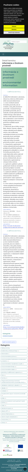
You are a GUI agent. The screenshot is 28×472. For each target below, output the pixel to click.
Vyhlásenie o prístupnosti (12, 470)
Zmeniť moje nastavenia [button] (14, 32)
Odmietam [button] (14, 29)
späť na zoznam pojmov (9, 342)
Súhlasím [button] (14, 26)
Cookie (20, 470)
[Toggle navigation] (3, 54)
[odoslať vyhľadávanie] (12, 45)
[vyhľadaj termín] (18, 41)
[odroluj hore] (25, 469)
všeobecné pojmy (7, 336)
